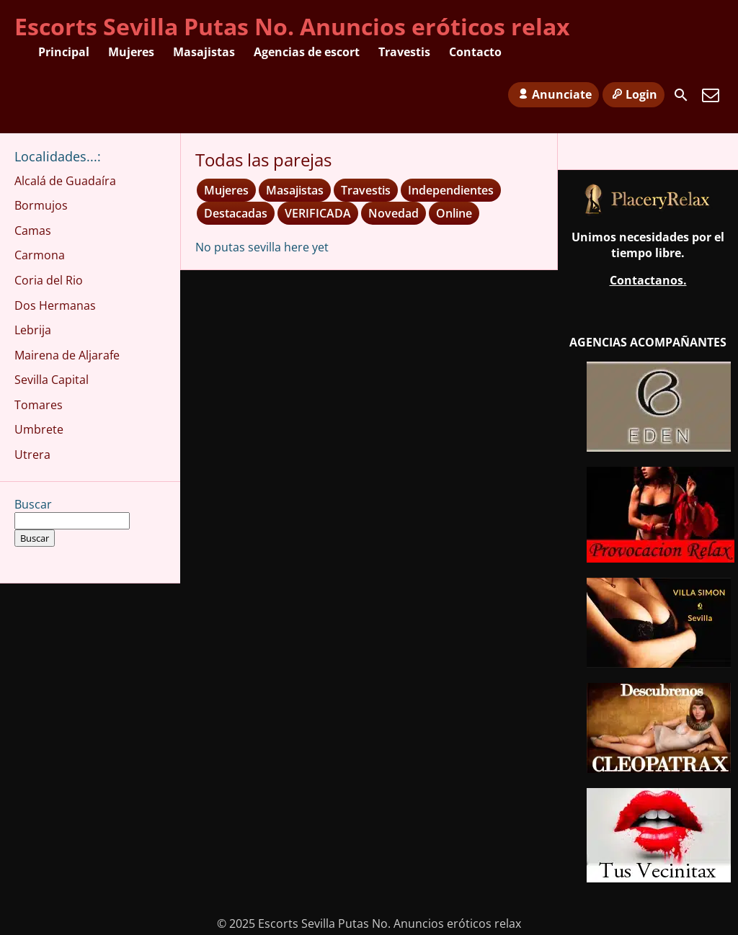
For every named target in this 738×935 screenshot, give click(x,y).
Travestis (404, 52)
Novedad (393, 213)
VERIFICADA (318, 213)
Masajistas (204, 52)
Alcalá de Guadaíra (65, 181)
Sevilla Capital (51, 380)
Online (454, 213)
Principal (63, 52)
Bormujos (41, 205)
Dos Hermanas (55, 305)
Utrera (32, 454)
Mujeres (131, 52)
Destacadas (235, 213)
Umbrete (38, 429)
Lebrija (32, 330)
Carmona (39, 255)
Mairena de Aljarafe (67, 355)
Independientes (451, 190)
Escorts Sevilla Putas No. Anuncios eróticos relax (292, 26)
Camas (32, 230)
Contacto (475, 52)
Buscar (33, 504)
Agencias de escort (307, 52)
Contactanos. (648, 280)
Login (633, 94)
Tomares (38, 405)
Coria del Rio (48, 280)
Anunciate (553, 94)
